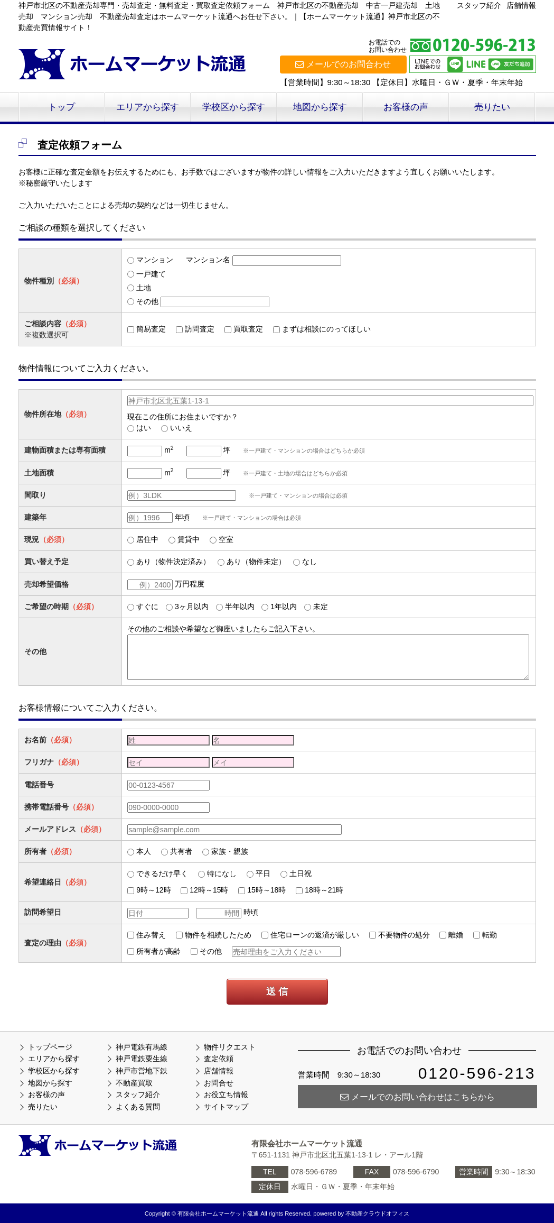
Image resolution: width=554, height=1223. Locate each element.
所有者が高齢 (158, 951)
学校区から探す (233, 107)
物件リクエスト (230, 1047)
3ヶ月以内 (192, 606)
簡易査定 (151, 329)
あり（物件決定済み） (173, 561)
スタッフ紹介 (479, 5)
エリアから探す (147, 107)
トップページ (50, 1047)
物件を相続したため (218, 935)
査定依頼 (218, 1058)
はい (143, 428)
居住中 (147, 539)
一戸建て (151, 274)
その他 (147, 301)
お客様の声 (405, 107)
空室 (226, 539)
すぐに (147, 606)
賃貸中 (188, 539)
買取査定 (248, 329)
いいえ (181, 428)
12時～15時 (209, 890)
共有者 (181, 851)
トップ (61, 107)
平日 (263, 873)
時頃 (250, 912)
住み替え (151, 935)
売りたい (492, 107)
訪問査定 (199, 329)
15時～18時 (266, 890)
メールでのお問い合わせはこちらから (417, 1096)
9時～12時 (153, 890)
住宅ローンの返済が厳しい (314, 935)
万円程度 (189, 584)
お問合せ (218, 1083)
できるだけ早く (162, 873)
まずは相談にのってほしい (326, 329)
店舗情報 (521, 5)
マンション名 (208, 259)
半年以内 (240, 606)
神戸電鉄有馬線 (141, 1047)
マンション (154, 259)
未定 (320, 606)
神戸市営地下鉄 (141, 1070)
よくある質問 (138, 1106)
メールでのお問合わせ (343, 64)
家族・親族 (229, 851)
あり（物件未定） (256, 561)
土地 (143, 287)
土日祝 (300, 873)
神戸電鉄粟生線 (141, 1058)
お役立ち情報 (226, 1094)
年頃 (182, 517)
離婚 (455, 935)
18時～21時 (324, 890)
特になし (222, 873)
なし (309, 561)
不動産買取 (134, 1083)
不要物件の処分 (404, 935)
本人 (143, 851)
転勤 (489, 935)
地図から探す (320, 107)
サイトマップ (226, 1106)
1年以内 (283, 606)
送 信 (277, 991)
